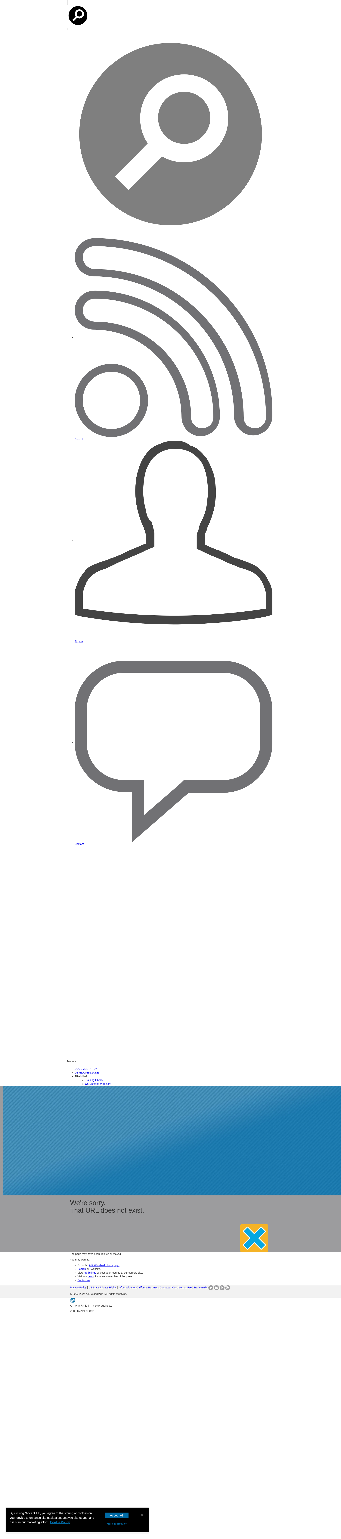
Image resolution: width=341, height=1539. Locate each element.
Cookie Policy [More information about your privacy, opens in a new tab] (60, 1522)
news (91, 1276)
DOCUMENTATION (86, 1068)
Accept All (116, 1515)
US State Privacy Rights (102, 1287)
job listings (90, 1272)
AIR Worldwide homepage (104, 1265)
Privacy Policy (78, 1287)
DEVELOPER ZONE (87, 1072)
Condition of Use (182, 1287)
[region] (77, 1520)
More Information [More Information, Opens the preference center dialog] (117, 1523)
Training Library (94, 1080)
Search (82, 1268)
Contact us (84, 1280)
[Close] (142, 1515)
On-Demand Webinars (98, 1083)
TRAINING (81, 1076)
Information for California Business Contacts (144, 1287)
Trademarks (201, 1287)
